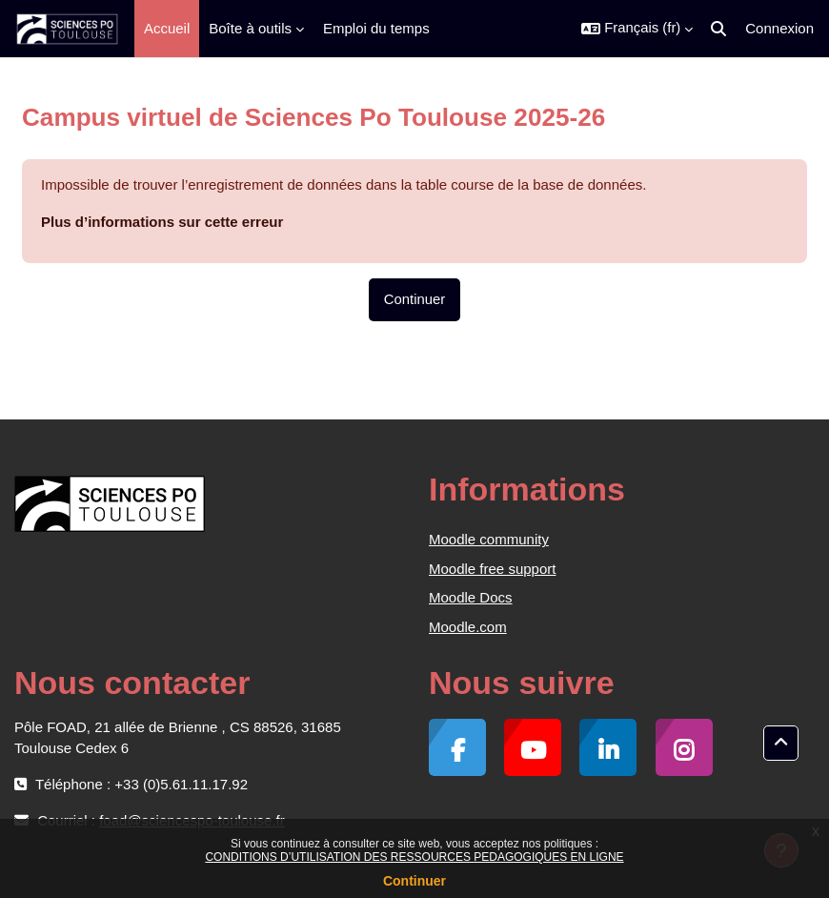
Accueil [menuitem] (167, 28)
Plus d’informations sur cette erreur (162, 222)
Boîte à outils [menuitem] (250, 28)
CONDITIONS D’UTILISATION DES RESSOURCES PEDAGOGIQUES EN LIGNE (414, 857)
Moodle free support (492, 569)
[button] (637, 28)
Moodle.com (468, 627)
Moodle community (489, 539)
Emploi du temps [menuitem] (376, 28)
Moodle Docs (471, 597)
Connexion (779, 28)
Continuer (414, 880)
